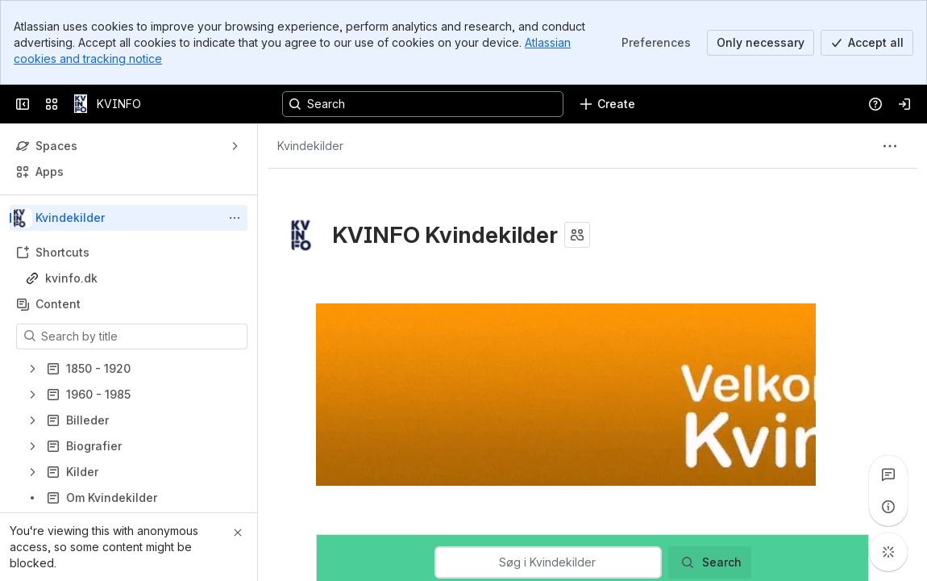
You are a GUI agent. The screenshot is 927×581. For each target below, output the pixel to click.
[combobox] (547, 562)
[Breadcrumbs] (310, 146)
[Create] (607, 104)
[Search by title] (141, 336)
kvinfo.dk (71, 278)
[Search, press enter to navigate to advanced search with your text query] (422, 104)
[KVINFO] (80, 104)
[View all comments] (888, 474)
